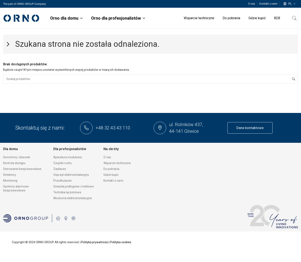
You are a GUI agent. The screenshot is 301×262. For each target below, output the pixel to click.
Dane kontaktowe (250, 128)
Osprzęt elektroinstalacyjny (71, 174)
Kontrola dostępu (14, 163)
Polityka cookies (120, 242)
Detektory (9, 174)
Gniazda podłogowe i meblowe (73, 186)
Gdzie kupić (111, 174)
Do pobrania (111, 169)
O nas (252, 3)
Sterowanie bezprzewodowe (22, 169)
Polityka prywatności (94, 242)
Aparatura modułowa (67, 157)
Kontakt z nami (268, 3)
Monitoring (10, 180)
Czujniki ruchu (62, 163)
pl (289, 3)
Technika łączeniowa (67, 192)
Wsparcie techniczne (117, 163)
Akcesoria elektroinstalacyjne (72, 198)
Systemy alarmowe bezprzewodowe (16, 188)
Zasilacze (59, 169)
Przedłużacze (62, 180)
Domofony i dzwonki (16, 157)
